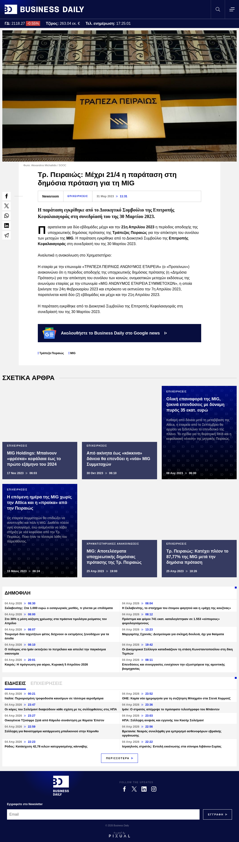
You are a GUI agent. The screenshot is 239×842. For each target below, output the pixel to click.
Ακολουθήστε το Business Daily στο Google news (104, 333)
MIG (73, 353)
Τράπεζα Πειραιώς (51, 353)
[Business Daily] (61, 785)
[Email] (103, 814)
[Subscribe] (216, 814)
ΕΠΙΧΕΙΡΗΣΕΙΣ (78, 196)
